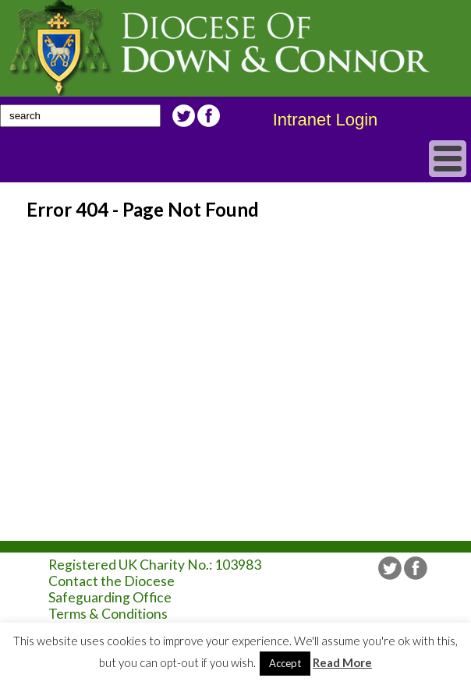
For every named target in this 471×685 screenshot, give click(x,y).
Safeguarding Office (110, 597)
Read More (342, 662)
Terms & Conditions (108, 614)
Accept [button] (285, 663)
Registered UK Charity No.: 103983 (154, 564)
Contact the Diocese (111, 581)
